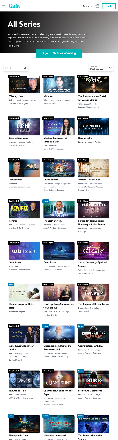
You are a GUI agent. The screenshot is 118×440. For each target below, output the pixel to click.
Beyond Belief (85, 138)
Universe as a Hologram (18, 103)
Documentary (50, 266)
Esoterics (68, 100)
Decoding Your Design (19, 356)
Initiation (48, 96)
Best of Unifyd (91, 104)
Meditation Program (17, 311)
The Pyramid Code (18, 435)
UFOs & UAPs (15, 398)
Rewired (13, 220)
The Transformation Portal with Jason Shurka (92, 98)
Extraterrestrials (22, 394)
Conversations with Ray (90, 345)
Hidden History (49, 103)
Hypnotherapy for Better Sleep (22, 306)
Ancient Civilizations (89, 179)
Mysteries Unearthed (54, 435)
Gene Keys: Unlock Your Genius (21, 347)
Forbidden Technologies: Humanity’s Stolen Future (91, 222)
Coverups (14, 145)
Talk (11, 100)
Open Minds (15, 179)
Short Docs (14, 266)
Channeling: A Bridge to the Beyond (58, 392)
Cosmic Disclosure (18, 138)
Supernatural (83, 311)
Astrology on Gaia (23, 353)
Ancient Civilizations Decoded (91, 186)
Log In (109, 6)
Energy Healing (51, 186)
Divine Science (50, 179)
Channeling (96, 308)
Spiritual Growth (50, 315)
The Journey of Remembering (93, 304)
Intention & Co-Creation (19, 228)
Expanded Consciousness (26, 100)
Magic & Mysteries (64, 183)
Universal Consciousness (53, 404)
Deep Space (49, 262)
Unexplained (28, 398)
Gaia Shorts (15, 262)
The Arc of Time (17, 390)
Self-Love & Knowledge (60, 311)
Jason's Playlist (56, 100)
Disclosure (23, 145)
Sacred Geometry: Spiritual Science (92, 264)
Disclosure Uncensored (90, 390)
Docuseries (49, 183)
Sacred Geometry (85, 273)
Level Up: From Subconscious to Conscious (58, 306)
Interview (14, 142)
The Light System (52, 220)
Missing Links (16, 96)
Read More (13, 45)
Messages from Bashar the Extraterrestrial (57, 347)
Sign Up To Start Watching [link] (59, 53)
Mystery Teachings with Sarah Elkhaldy (55, 140)
